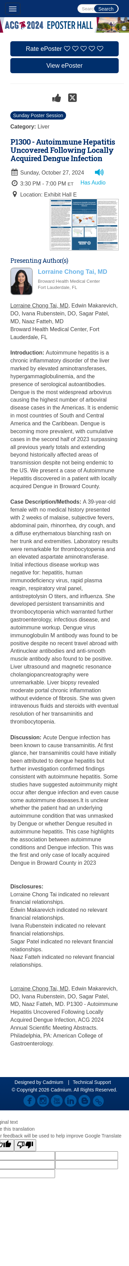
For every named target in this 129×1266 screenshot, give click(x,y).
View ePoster (64, 65)
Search (106, 9)
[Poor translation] (25, 1145)
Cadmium (53, 1082)
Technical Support (92, 1082)
